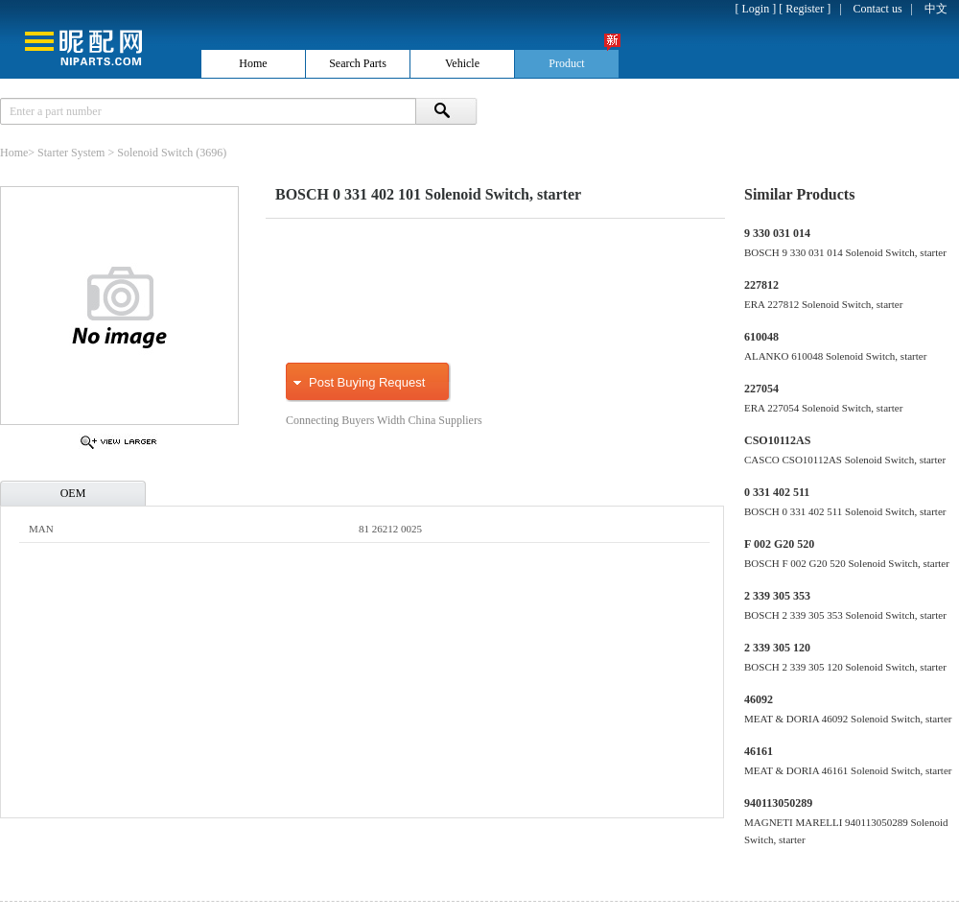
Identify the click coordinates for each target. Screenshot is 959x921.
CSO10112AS (777, 440)
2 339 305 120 (777, 647)
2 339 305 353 (777, 595)
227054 (761, 388)
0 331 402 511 (776, 492)
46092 (758, 699)
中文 (935, 8)
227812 (761, 285)
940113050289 (778, 803)
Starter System (71, 152)
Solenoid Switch (155, 152)
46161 (758, 751)
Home (14, 152)
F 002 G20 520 (779, 544)
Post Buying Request (367, 382)
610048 (761, 336)
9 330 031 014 (777, 233)
